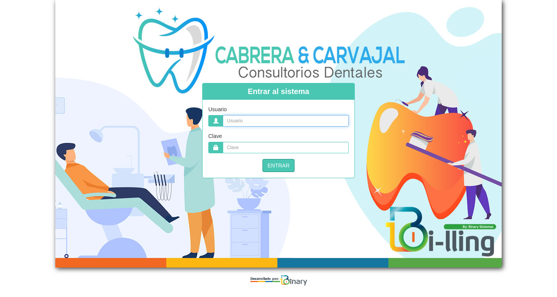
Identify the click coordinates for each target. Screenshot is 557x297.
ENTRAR (278, 165)
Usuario (217, 109)
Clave (215, 136)
